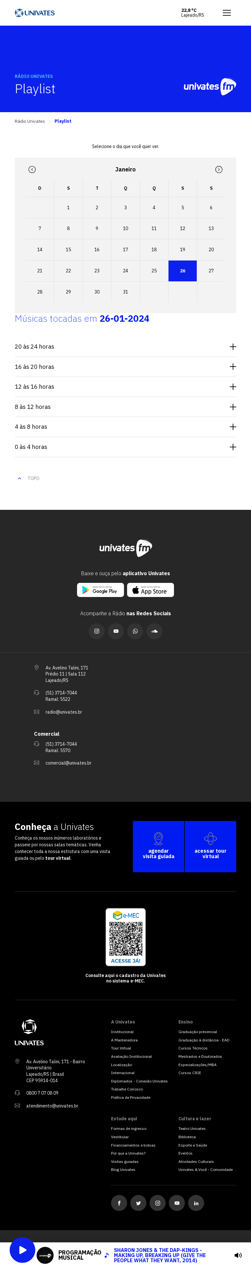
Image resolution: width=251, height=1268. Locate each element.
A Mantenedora (124, 1040)
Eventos (185, 1153)
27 (211, 271)
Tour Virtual (121, 1048)
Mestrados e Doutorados (200, 1056)
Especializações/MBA (197, 1064)
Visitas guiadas (125, 1161)
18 (154, 250)
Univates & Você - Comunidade (205, 1169)
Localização (121, 1064)
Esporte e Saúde (192, 1145)
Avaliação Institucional (131, 1056)
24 (125, 271)
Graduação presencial (197, 1031)
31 (125, 292)
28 (39, 292)
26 (182, 271)
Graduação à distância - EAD (203, 1040)
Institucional (122, 1031)
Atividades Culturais (196, 1161)
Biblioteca (187, 1136)
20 (211, 250)
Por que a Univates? (128, 1153)
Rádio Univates (30, 121)
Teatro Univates (192, 1128)
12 (182, 228)
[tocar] (238, 1255)
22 (68, 271)
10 (125, 228)
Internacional (122, 1072)
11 (154, 228)
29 (68, 292)
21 (39, 271)
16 (97, 250)
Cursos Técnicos (193, 1048)
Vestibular (120, 1136)
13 (211, 228)
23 (97, 271)
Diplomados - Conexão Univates (139, 1081)
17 (125, 250)
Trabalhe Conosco (127, 1089)
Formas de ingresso (128, 1128)
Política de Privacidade (130, 1097)
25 (154, 271)
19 (182, 250)
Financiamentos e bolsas (133, 1145)
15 (68, 250)
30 (97, 292)
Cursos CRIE (189, 1072)
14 (39, 250)
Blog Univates (123, 1169)
